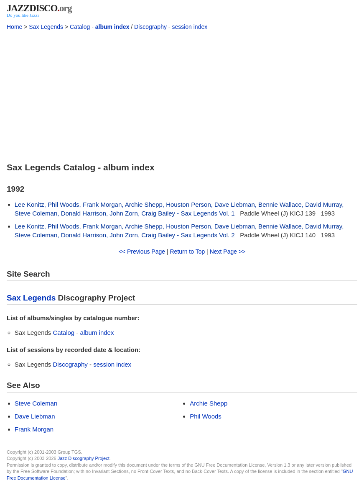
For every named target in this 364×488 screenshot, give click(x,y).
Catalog (80, 26)
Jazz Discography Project (83, 458)
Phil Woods (205, 416)
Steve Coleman (36, 403)
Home (14, 26)
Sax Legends (46, 26)
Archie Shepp (208, 403)
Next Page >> (228, 251)
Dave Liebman (35, 416)
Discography (150, 26)
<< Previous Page (142, 251)
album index (112, 26)
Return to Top (187, 251)
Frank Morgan (34, 429)
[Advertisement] (182, 94)
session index (189, 26)
